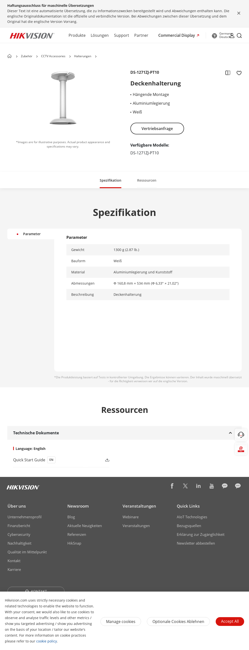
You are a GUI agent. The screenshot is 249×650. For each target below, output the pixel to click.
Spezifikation (110, 180)
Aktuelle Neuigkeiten (84, 525)
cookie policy (46, 641)
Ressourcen (146, 180)
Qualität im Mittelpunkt (27, 551)
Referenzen (76, 534)
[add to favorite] (237, 72)
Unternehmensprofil (25, 516)
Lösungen (100, 35)
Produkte (77, 35)
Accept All (230, 621)
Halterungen (82, 56)
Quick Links (188, 506)
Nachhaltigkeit (19, 543)
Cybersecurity (19, 534)
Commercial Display (177, 35)
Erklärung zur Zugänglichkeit (200, 534)
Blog (71, 516)
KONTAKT (36, 591)
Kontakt (14, 560)
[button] (37, 56)
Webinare (131, 516)
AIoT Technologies (192, 516)
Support (121, 35)
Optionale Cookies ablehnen (178, 621)
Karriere (14, 569)
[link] (53, 460)
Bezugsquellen (189, 525)
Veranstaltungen (139, 506)
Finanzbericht (19, 525)
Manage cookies (120, 621)
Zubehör (26, 56)
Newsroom (78, 506)
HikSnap (74, 543)
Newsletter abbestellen (196, 543)
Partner (141, 35)
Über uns (17, 506)
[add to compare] (227, 72)
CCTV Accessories (53, 56)
